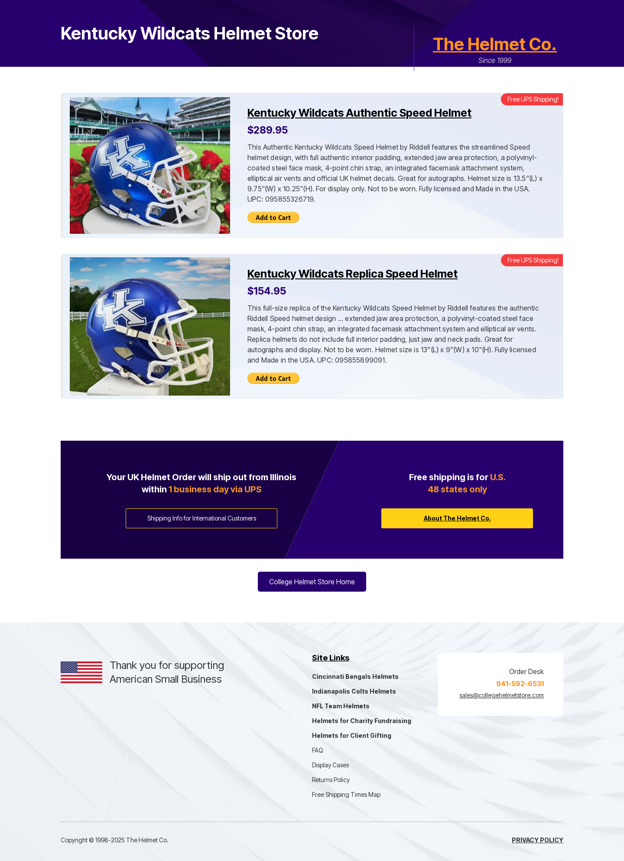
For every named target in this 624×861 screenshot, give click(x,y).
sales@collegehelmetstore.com (501, 695)
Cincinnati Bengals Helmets (355, 676)
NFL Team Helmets (341, 706)
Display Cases (330, 765)
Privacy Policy (537, 840)
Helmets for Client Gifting (351, 735)
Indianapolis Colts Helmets (354, 691)
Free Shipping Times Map (346, 794)
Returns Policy (331, 779)
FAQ (317, 750)
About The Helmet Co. (457, 518)
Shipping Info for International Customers (201, 518)
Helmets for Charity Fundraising (361, 720)
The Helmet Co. (495, 44)
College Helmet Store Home (312, 581)
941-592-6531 (520, 683)
